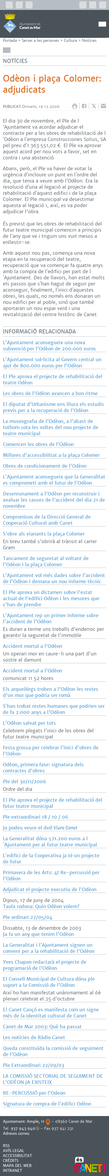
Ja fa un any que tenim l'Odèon (38, 934)
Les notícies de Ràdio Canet (34, 1037)
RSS (6, 1145)
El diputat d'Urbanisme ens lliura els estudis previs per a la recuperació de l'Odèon (53, 407)
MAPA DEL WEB (17, 1165)
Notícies (89, 40)
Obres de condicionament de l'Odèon (45, 466)
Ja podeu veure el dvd (40, 828)
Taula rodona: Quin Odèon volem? (41, 906)
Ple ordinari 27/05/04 (27, 917)
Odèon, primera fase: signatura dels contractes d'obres (43, 768)
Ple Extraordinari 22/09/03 (33, 1065)
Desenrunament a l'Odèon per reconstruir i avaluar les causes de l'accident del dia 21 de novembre (54, 500)
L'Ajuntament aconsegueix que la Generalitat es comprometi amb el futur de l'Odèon (54, 480)
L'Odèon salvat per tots (29, 723)
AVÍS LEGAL (13, 1150)
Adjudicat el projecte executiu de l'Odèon (50, 889)
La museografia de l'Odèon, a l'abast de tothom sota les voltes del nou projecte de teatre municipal (50, 427)
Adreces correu (17, 1133)
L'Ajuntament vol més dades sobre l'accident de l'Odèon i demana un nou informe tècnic (54, 578)
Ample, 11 (35, 1121)
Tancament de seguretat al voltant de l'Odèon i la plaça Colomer (46, 561)
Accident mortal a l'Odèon (32, 646)
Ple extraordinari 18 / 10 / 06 (35, 817)
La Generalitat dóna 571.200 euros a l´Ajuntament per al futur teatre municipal (50, 842)
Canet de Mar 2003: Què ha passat (42, 1027)
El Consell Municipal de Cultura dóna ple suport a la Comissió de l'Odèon (49, 982)
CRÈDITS (10, 1160)
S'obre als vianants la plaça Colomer (44, 534)
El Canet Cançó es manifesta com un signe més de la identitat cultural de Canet (51, 1013)
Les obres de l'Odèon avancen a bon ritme (50, 393)
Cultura (70, 40)
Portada (10, 40)
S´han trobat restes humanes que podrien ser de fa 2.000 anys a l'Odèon (54, 709)
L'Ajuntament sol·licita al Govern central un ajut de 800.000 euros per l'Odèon (52, 363)
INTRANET (12, 1170)
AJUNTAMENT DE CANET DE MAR (22, 23)
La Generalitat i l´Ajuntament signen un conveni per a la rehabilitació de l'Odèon (48, 948)
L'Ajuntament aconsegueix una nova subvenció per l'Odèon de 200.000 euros (49, 346)
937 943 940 (23, 1128)
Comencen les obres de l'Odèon (38, 444)
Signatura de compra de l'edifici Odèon (47, 1104)
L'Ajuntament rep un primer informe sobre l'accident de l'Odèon (51, 618)
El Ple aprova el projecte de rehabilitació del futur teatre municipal (52, 803)
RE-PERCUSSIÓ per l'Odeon (34, 1093)
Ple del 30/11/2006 (24, 782)
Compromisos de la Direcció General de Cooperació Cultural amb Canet (47, 520)
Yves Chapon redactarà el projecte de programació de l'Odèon (44, 965)
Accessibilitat (17, 1155)
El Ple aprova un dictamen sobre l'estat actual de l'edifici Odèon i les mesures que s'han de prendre (51, 598)
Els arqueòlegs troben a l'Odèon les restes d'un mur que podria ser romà (50, 692)
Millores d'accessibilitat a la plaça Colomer (51, 455)
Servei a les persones (40, 40)
